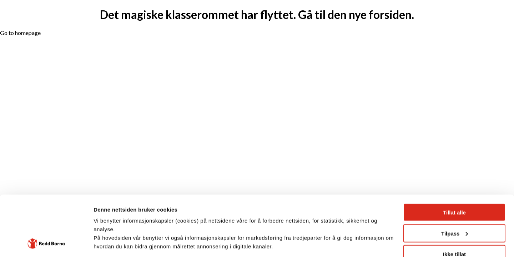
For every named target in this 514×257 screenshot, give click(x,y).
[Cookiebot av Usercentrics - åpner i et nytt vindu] (46, 243)
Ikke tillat (454, 198)
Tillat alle (454, 156)
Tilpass (454, 177)
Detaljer (104, 243)
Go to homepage (20, 32)
